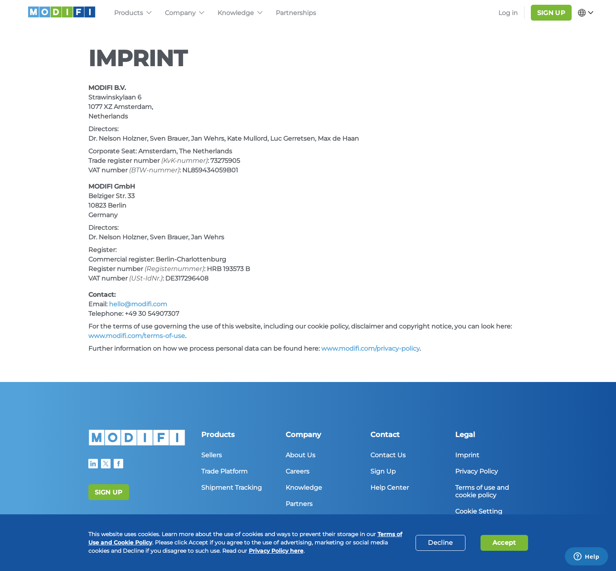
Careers (297, 471)
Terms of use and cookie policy (482, 491)
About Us (300, 455)
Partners (299, 504)
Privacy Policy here (276, 550)
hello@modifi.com (138, 304)
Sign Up (383, 471)
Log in (508, 13)
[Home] (137, 443)
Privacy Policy (476, 471)
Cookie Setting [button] (478, 511)
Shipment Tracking (231, 487)
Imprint (467, 455)
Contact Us (388, 455)
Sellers (211, 455)
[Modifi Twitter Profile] (106, 463)
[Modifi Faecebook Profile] (118, 463)
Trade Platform (224, 471)
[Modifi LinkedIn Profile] (93, 463)
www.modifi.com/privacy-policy (370, 348)
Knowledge (304, 487)
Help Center (389, 487)
